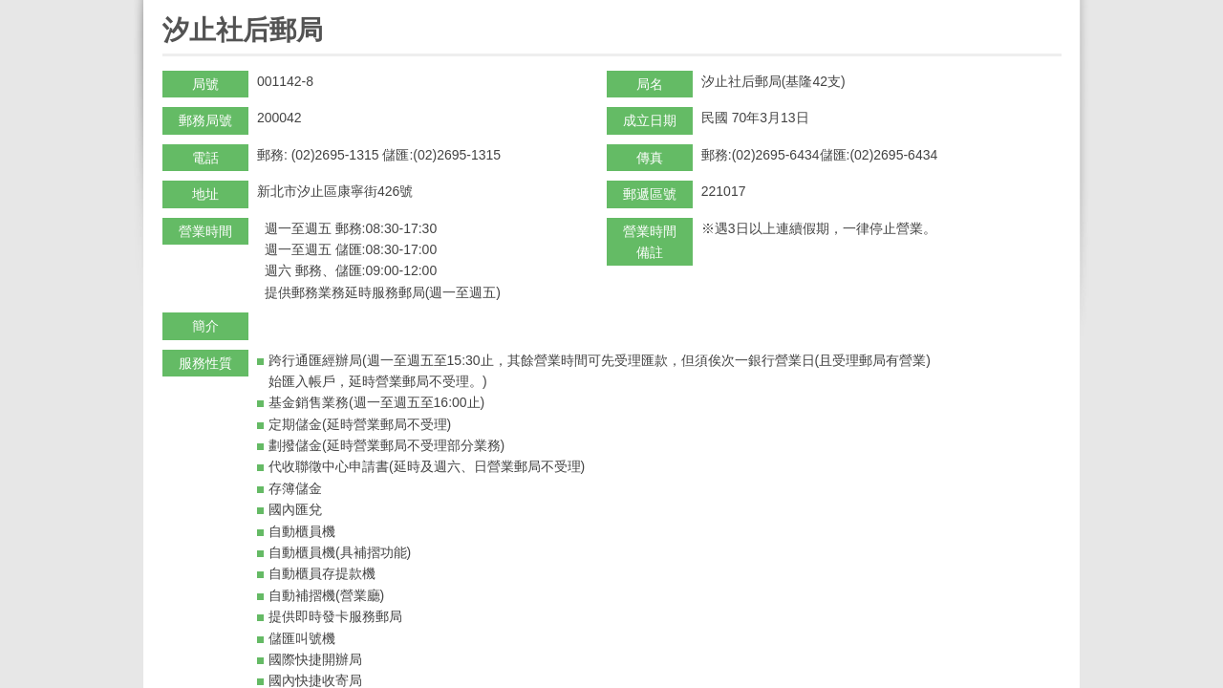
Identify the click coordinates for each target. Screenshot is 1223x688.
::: (168, 8)
